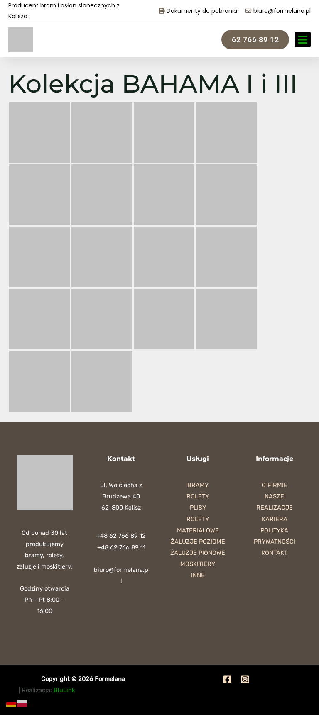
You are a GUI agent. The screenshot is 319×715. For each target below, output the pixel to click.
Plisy (198, 507)
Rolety (197, 496)
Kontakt (274, 552)
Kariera (274, 519)
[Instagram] (245, 679)
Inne (198, 575)
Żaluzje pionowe (197, 552)
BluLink (64, 690)
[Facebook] (227, 679)
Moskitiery (197, 564)
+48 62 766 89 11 (121, 547)
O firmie (274, 485)
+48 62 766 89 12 (121, 535)
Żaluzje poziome (198, 541)
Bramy (198, 485)
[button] (303, 40)
